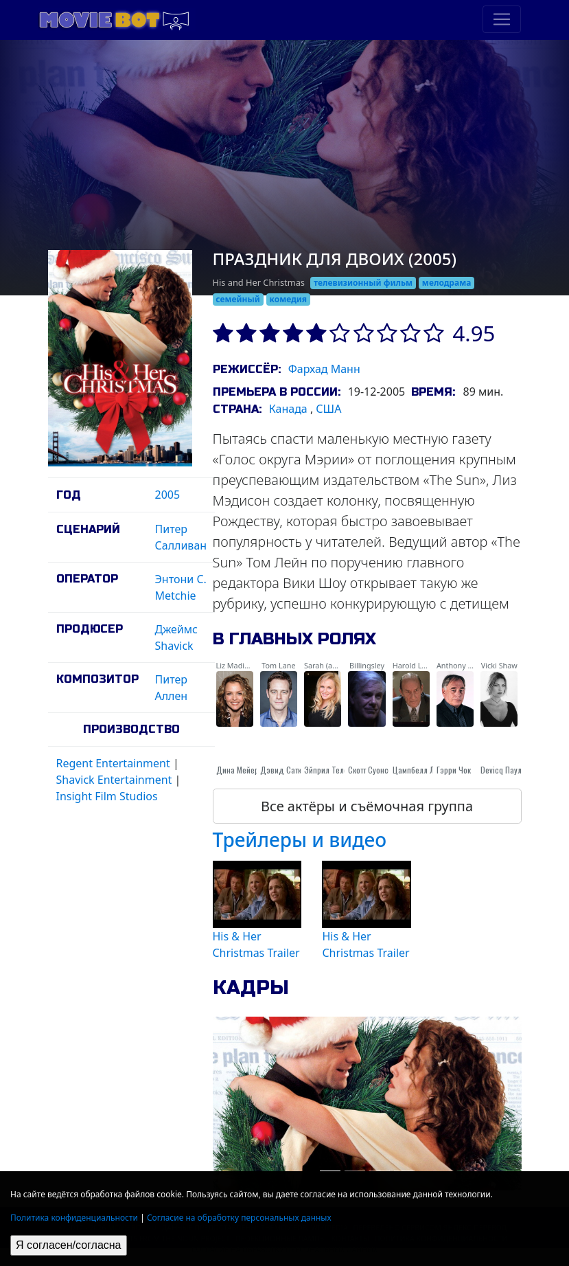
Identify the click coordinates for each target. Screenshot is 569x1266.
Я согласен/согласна (68, 1245)
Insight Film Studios (107, 796)
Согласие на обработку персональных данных (239, 1217)
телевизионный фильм (363, 283)
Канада (288, 408)
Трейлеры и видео (300, 839)
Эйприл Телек (327, 770)
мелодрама (446, 283)
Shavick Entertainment (114, 779)
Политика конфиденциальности (74, 1217)
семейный (238, 299)
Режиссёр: (247, 369)
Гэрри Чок (454, 770)
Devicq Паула (503, 770)
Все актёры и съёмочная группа (367, 806)
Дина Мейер (237, 770)
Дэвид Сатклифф (289, 770)
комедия (288, 299)
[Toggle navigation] (502, 19)
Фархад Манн (324, 368)
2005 (168, 494)
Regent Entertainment (113, 763)
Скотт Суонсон (372, 770)
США (328, 408)
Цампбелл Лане (420, 770)
